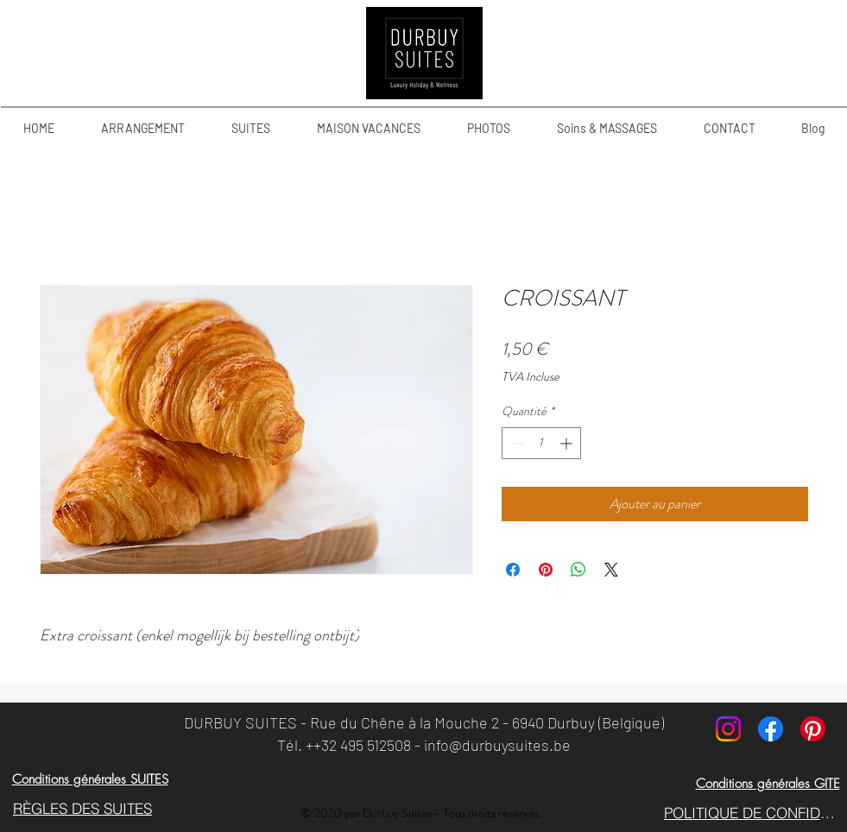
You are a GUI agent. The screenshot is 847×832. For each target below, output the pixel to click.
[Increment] (567, 443)
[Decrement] (515, 443)
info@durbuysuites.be (497, 744)
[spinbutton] (541, 443)
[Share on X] (611, 569)
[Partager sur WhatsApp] (578, 569)
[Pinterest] (813, 729)
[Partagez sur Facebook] (513, 569)
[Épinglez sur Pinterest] (545, 569)
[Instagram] (728, 729)
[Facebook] (770, 729)
